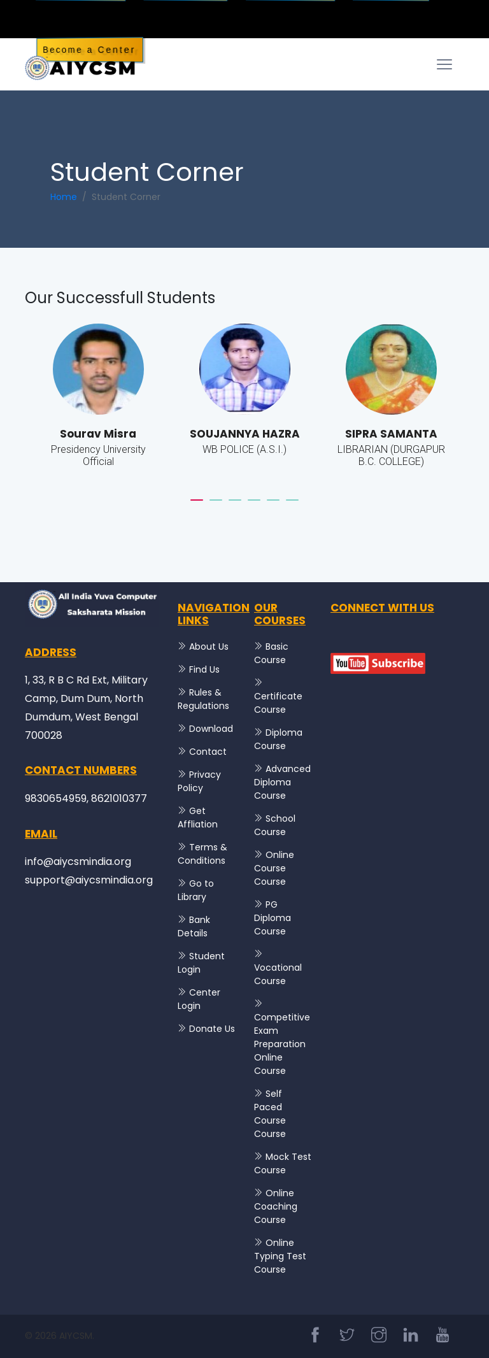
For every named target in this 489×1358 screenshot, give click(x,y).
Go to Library (196, 890)
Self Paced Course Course (270, 1113)
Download (211, 728)
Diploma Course (278, 739)
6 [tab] (292, 505)
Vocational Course (278, 974)
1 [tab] (196, 505)
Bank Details (194, 926)
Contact (208, 751)
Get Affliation (198, 817)
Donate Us (212, 1028)
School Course (274, 825)
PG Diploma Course (272, 918)
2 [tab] (215, 505)
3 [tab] (235, 505)
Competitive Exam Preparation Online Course (282, 1044)
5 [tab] (273, 505)
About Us (209, 646)
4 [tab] (254, 505)
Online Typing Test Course (280, 1256)
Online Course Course (274, 868)
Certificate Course (278, 703)
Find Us (204, 669)
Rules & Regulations (203, 699)
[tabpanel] (98, 404)
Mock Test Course (282, 1163)
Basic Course (271, 653)
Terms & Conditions (202, 854)
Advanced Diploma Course (282, 782)
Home (63, 196)
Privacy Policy (199, 781)
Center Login (199, 999)
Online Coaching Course (275, 1206)
